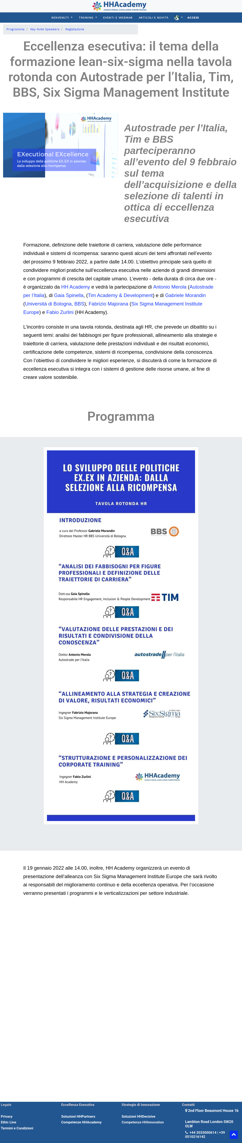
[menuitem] (15, 29)
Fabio (52, 312)
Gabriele (174, 295)
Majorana (118, 304)
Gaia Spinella (68, 295)
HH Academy (75, 287)
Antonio (161, 287)
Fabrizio (97, 304)
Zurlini (67, 312)
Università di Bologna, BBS (54, 304)
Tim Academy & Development (120, 295)
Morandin (195, 295)
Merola (178, 287)
